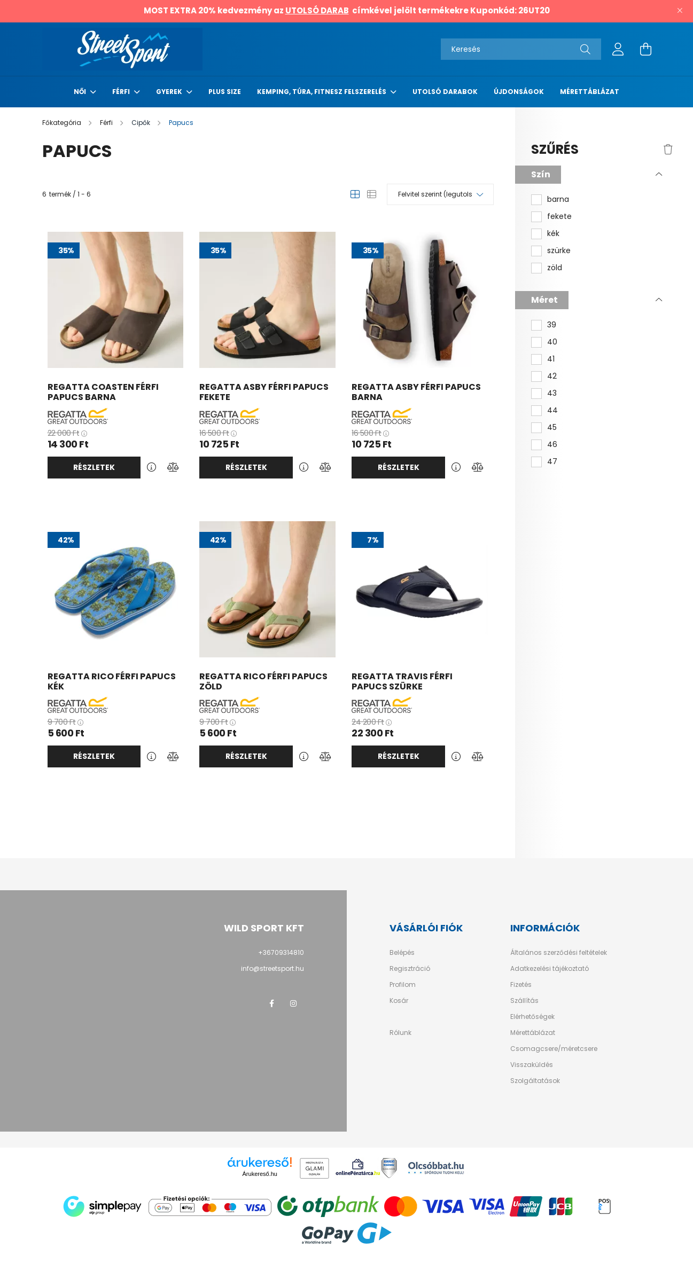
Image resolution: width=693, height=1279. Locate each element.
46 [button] (552, 445)
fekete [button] (559, 216)
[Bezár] (680, 11)
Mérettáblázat (589, 91)
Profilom (403, 984)
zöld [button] (554, 268)
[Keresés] (521, 49)
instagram (293, 1003)
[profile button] (618, 49)
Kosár (399, 1001)
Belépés (402, 952)
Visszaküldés (531, 1065)
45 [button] (552, 427)
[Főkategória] (62, 122)
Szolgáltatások (535, 1081)
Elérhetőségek (532, 1017)
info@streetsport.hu (272, 968)
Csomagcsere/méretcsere (553, 1049)
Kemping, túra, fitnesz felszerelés (322, 91)
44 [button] (552, 410)
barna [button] (558, 199)
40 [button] (552, 342)
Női (81, 91)
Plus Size (224, 91)
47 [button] (552, 462)
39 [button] (551, 325)
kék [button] (553, 234)
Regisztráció (410, 968)
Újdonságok (519, 91)
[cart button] (646, 49)
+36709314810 (281, 952)
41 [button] (551, 359)
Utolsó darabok (445, 91)
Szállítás (524, 1001)
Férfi (121, 91)
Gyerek (170, 91)
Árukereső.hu (260, 1174)
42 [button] (552, 376)
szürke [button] (559, 251)
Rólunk (400, 1033)
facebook (272, 1003)
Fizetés (521, 984)
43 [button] (552, 393)
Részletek (94, 467)
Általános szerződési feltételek (558, 952)
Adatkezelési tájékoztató (549, 968)
